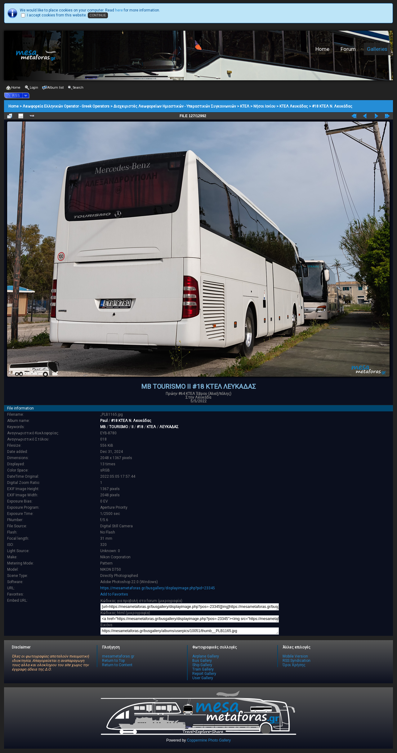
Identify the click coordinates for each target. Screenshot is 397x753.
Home (322, 49)
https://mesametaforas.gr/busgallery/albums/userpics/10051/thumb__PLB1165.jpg (189, 631)
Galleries (377, 49)
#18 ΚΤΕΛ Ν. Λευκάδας (332, 106)
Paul (104, 421)
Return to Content (117, 665)
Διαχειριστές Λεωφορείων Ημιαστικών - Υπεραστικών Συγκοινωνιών (175, 106)
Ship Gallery (202, 665)
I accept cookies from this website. (57, 15)
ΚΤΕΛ (244, 106)
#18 (140, 427)
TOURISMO (118, 427)
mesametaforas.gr (118, 656)
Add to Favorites (114, 594)
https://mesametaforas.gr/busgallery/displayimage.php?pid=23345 (157, 588)
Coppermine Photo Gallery (209, 740)
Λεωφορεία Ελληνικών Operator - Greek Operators (66, 106)
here (119, 10)
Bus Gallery (202, 660)
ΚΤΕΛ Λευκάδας (293, 106)
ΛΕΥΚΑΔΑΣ (169, 427)
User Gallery (202, 678)
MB (103, 427)
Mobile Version (295, 656)
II (132, 427)
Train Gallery (203, 669)
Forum (348, 49)
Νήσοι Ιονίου (264, 106)
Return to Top (113, 660)
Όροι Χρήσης (294, 665)
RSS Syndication (296, 660)
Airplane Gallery (205, 656)
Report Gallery (204, 673)
